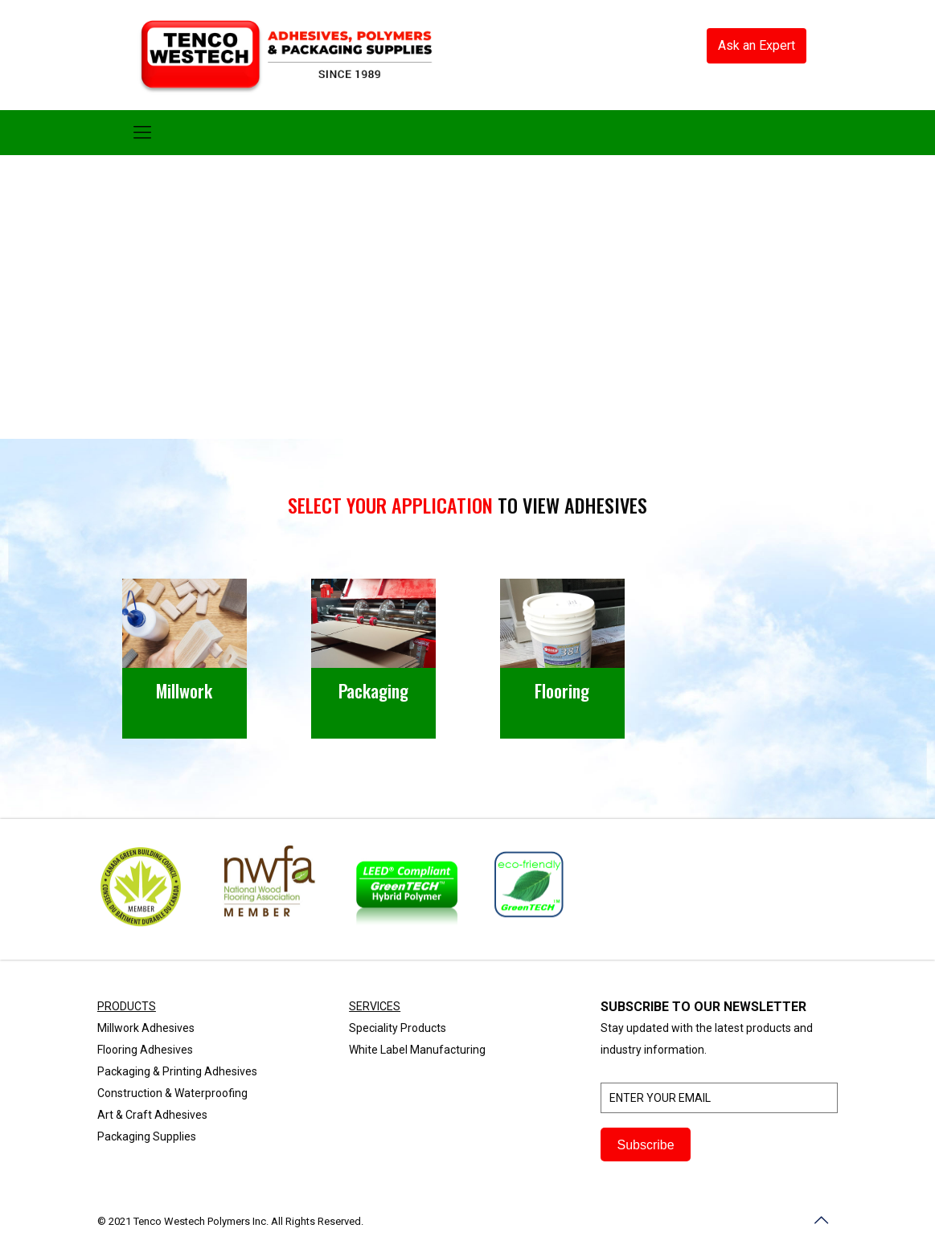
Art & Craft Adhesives (152, 1114)
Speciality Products (397, 1028)
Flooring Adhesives (145, 1049)
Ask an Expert (756, 45)
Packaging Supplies (146, 1136)
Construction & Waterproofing (172, 1093)
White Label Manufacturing (417, 1049)
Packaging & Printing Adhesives (177, 1071)
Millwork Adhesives (146, 1028)
